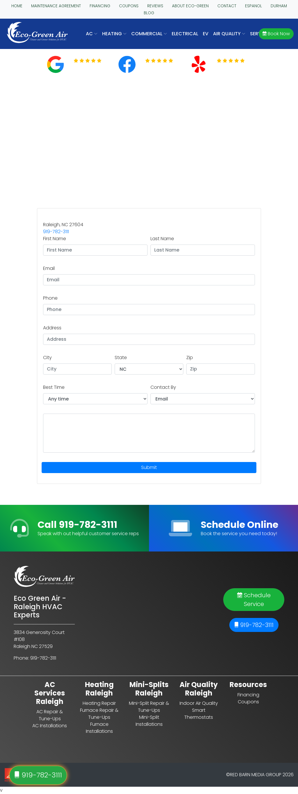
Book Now (276, 33)
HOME (16, 6)
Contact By (163, 387)
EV (205, 33)
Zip (189, 357)
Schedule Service (254, 599)
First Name (54, 238)
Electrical (185, 33)
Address (52, 327)
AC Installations (49, 725)
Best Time (54, 387)
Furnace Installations (99, 728)
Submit (149, 467)
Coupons (248, 701)
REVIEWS (155, 6)
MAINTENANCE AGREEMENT (56, 6)
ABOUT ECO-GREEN (190, 6)
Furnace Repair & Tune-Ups (99, 714)
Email (49, 268)
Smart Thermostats (198, 714)
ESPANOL (253, 6)
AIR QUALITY (229, 33)
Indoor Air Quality (199, 703)
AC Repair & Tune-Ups (49, 715)
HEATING (114, 33)
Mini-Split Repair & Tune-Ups (149, 707)
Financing (248, 694)
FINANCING (100, 6)
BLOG (149, 13)
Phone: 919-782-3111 (35, 658)
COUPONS (129, 6)
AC (91, 33)
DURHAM (279, 6)
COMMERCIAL (149, 33)
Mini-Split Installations (149, 721)
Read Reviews (91, 67)
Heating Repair (99, 703)
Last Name (162, 238)
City (47, 357)
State (121, 357)
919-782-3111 (56, 231)
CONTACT (226, 6)
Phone (50, 298)
